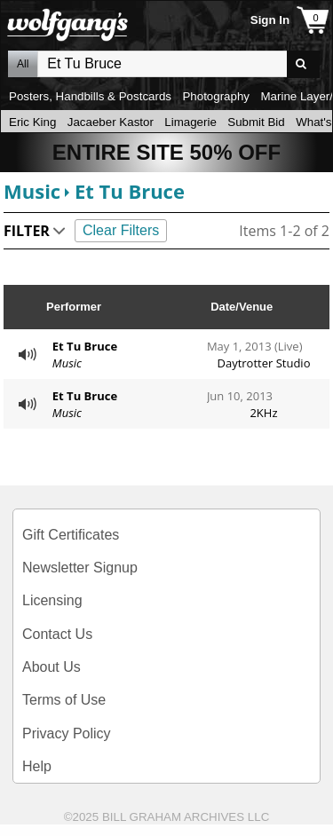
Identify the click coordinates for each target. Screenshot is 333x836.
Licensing (52, 600)
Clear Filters (121, 230)
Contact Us (57, 634)
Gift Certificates (70, 534)
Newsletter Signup (80, 567)
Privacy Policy (66, 733)
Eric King (32, 122)
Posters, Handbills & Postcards (90, 96)
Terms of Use (64, 699)
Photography (216, 96)
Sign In (269, 20)
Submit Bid (255, 122)
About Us (51, 666)
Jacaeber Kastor (110, 122)
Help (37, 766)
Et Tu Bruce (130, 190)
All (22, 64)
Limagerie (190, 122)
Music (32, 190)
